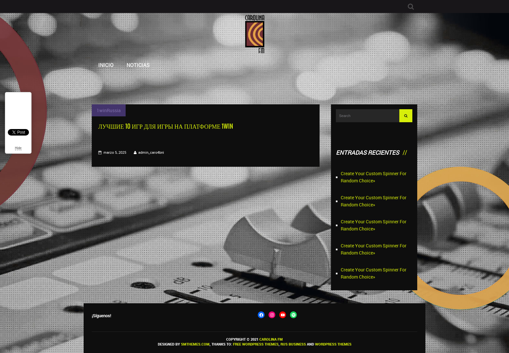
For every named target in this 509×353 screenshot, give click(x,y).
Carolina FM (271, 339)
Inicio (106, 64)
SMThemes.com (195, 344)
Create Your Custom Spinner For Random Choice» (373, 177)
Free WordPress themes (256, 344)
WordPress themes (333, 344)
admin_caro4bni (151, 152)
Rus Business (293, 344)
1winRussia (109, 110)
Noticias (138, 64)
